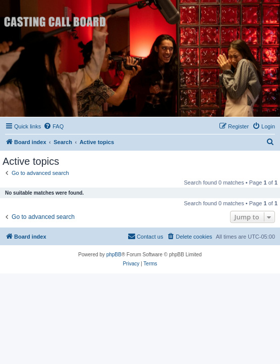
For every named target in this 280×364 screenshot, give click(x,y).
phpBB (114, 254)
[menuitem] (53, 126)
